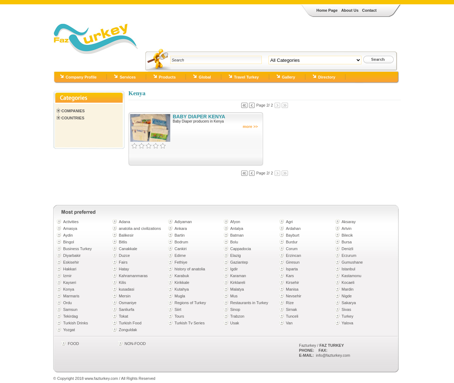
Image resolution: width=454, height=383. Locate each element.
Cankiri (181, 249)
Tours (179, 316)
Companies (73, 111)
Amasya (70, 228)
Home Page (327, 10)
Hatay (124, 269)
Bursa (347, 242)
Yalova (347, 323)
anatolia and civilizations (140, 228)
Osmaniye (128, 303)
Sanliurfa (126, 309)
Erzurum (349, 255)
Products (167, 77)
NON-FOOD (135, 343)
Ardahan (293, 228)
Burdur (292, 242)
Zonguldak (128, 330)
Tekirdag (70, 316)
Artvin (346, 228)
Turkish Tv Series (190, 323)
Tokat (123, 316)
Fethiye (181, 262)
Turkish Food (130, 323)
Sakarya (349, 303)
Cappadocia (240, 249)
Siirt (178, 309)
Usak (234, 323)
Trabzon (237, 316)
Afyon (235, 222)
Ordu (67, 303)
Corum (292, 249)
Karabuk (182, 276)
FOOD (73, 343)
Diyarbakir (72, 255)
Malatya (237, 289)
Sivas (346, 309)
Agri (289, 222)
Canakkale (128, 249)
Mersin (125, 296)
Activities (70, 222)
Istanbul (348, 269)
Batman (237, 235)
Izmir (67, 276)
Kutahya (182, 289)
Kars (290, 276)
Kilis (122, 282)
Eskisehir (71, 262)
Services (127, 77)
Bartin (180, 235)
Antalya (236, 228)
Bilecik (347, 235)
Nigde (347, 296)
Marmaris (71, 296)
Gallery (288, 77)
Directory (326, 77)
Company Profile (81, 77)
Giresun (293, 262)
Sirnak (291, 309)
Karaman (238, 276)
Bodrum (181, 242)
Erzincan (293, 255)
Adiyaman (183, 222)
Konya (68, 289)
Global (205, 77)
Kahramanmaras (133, 276)
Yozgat (69, 330)
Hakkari (69, 269)
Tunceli (292, 316)
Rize (290, 303)
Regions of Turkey (190, 303)
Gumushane (352, 262)
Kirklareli (237, 282)
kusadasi (126, 289)
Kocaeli (348, 282)
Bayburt (292, 235)
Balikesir (126, 235)
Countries (72, 118)
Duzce (124, 255)
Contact (369, 10)
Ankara (181, 228)
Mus (234, 296)
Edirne (180, 255)
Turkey (347, 316)
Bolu (234, 242)
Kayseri (69, 282)
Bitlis (123, 242)
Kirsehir (292, 282)
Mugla (180, 296)
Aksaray (349, 222)
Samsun (70, 309)
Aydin (68, 235)
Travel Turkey (246, 77)
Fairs (123, 262)
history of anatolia (190, 269)
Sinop (235, 309)
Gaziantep (239, 262)
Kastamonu (351, 276)
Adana (124, 222)
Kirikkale (182, 282)
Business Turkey (77, 249)
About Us (350, 10)
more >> (250, 126)
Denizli (347, 249)
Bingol (68, 242)
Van (289, 323)
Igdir (234, 269)
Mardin (348, 289)
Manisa (292, 289)
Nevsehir (293, 296)
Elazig (235, 255)
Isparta (292, 269)
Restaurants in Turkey (249, 303)
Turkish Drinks (75, 323)
